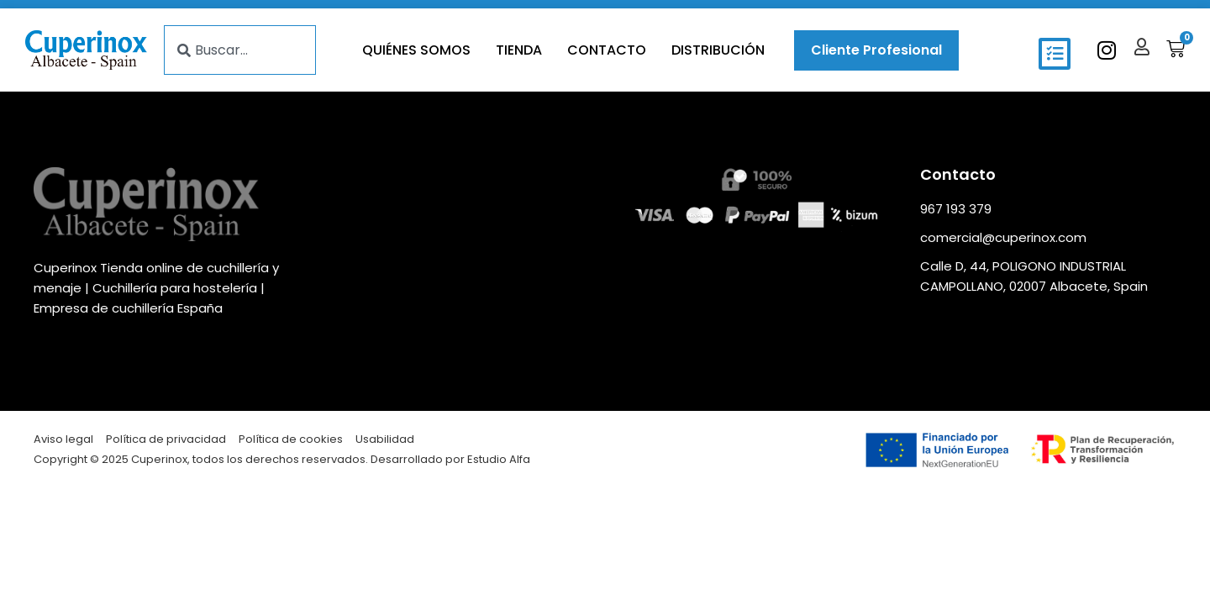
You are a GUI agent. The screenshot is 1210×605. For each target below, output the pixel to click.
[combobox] (240, 50)
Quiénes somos (416, 50)
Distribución (718, 50)
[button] (1055, 54)
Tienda (519, 50)
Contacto (606, 50)
